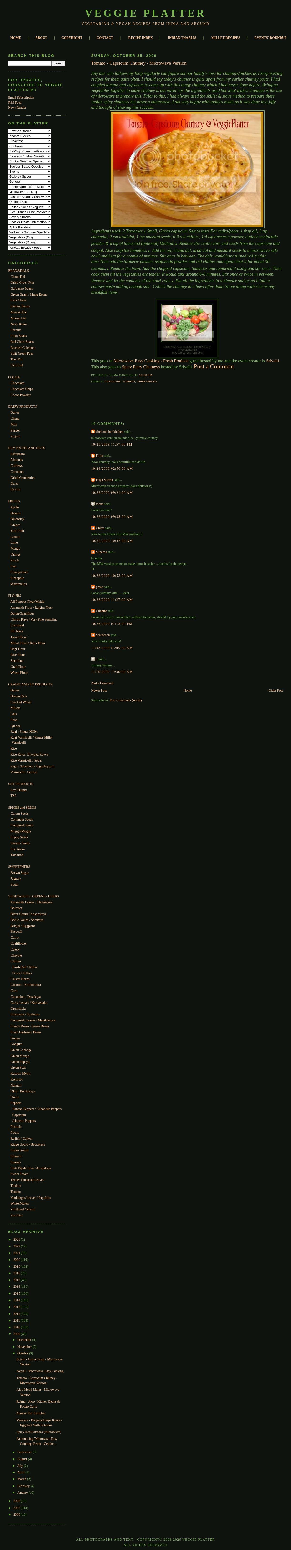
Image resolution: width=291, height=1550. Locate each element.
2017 (17, 1280)
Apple (14, 507)
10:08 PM (145, 375)
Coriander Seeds (22, 819)
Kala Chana (18, 300)
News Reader (17, 107)
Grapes (15, 525)
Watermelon (18, 584)
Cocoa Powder (21, 395)
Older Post (276, 690)
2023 (17, 1239)
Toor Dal (16, 359)
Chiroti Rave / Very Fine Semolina (34, 619)
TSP (13, 796)
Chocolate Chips (22, 389)
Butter (15, 412)
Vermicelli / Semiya (23, 772)
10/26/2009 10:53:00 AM (112, 575)
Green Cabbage (21, 1050)
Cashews (17, 466)
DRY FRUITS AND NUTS (26, 448)
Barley (15, 690)
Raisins (16, 489)
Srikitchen (103, 635)
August (22, 1459)
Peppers (16, 1103)
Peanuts (16, 330)
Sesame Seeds (20, 843)
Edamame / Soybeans (25, 1014)
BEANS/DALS (18, 271)
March (22, 1479)
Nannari (16, 1085)
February (24, 1486)
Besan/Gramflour (22, 613)
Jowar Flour (19, 637)
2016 (17, 1286)
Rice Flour (18, 655)
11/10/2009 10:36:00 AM (112, 672)
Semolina (17, 661)
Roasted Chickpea (23, 348)
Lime (14, 542)
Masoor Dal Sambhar (30, 1413)
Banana (16, 513)
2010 (17, 1327)
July (20, 1466)
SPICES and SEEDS (22, 807)
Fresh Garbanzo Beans (26, 1032)
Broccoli (16, 931)
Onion (15, 1097)
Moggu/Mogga (21, 831)
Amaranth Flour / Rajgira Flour (31, 607)
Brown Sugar (20, 873)
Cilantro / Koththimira (26, 985)
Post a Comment (102, 683)
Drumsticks (18, 1008)
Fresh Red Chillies (24, 967)
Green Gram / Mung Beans (29, 294)
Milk (14, 424)
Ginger (15, 1038)
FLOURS (14, 595)
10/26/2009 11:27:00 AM (112, 600)
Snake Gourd (19, 1150)
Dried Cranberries (23, 477)
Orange (16, 554)
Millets (15, 708)
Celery (15, 949)
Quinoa (16, 726)
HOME (15, 38)
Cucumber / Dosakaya (26, 997)
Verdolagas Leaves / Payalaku (30, 1198)
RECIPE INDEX (140, 38)
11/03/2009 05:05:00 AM (112, 648)
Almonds (16, 460)
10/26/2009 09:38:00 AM (112, 517)
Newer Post (99, 690)
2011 (17, 1320)
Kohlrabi (17, 1079)
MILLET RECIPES (225, 38)
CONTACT (105, 38)
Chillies (16, 961)
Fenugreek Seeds (22, 825)
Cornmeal (17, 625)
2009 (17, 1334)
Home (188, 690)
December (24, 1340)
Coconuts (17, 472)
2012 (17, 1314)
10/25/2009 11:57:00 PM (111, 444)
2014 (17, 1300)
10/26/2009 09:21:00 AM (112, 492)
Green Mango (20, 1056)
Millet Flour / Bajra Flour (28, 643)
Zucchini (17, 1215)
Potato (15, 1132)
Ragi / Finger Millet (24, 731)
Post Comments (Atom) (126, 700)
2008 (17, 1501)
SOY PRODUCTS (20, 784)
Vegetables (147, 381)
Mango (15, 548)
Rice (14, 748)
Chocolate (17, 383)
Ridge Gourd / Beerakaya (28, 1144)
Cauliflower (19, 943)
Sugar (15, 884)
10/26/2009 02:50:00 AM (112, 468)
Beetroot (16, 908)
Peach (15, 560)
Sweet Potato (19, 1174)
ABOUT (41, 38)
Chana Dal (18, 276)
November (24, 1347)
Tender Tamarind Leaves (27, 1180)
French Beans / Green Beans (30, 1026)
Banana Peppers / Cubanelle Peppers (37, 1109)
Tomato (15, 1192)
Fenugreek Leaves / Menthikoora (33, 1020)
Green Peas (18, 1067)
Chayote (16, 955)
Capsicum (19, 1115)
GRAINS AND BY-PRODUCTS (30, 684)
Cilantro (101, 611)
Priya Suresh (104, 480)
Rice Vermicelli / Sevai (26, 760)
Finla (99, 456)
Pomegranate (19, 572)
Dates (14, 483)
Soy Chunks (19, 790)
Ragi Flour (18, 649)
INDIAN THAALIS (182, 38)
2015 (17, 1293)
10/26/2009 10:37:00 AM (112, 541)
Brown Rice (19, 696)
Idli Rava (17, 631)
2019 (17, 1266)
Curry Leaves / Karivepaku (29, 1002)
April (21, 1472)
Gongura (17, 1044)
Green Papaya (20, 1062)
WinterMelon (19, 1203)
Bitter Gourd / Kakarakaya (29, 914)
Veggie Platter (145, 13)
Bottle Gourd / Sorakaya (27, 920)
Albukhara (17, 454)
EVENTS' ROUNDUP (270, 38)
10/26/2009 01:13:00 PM (112, 624)
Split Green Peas (22, 353)
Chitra (100, 528)
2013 (17, 1307)
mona (99, 504)
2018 (17, 1273)
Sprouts (16, 1162)
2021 (17, 1253)
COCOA (14, 377)
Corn (14, 991)
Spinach (16, 1156)
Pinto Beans (19, 336)
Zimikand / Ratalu (23, 1209)
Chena (15, 418)
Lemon (15, 537)
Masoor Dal (19, 312)
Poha (14, 720)
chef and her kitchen (109, 431)
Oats (14, 714)
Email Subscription (21, 97)
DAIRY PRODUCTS (22, 406)
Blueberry (17, 519)
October (23, 1353)
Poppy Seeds (19, 837)
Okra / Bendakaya (23, 1091)
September (25, 1452)
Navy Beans (19, 324)
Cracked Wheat (21, 702)
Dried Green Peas (23, 282)
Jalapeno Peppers (24, 1121)
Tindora (15, 1186)
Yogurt (15, 436)
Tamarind (16, 855)
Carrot (15, 937)
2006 (17, 1514)
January (23, 1492)
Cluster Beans (20, 979)
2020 (17, 1260)
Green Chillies (22, 973)
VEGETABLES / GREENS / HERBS (33, 896)
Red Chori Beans (22, 342)
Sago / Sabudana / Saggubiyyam (32, 766)
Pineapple (17, 578)
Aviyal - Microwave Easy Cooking (39, 1371)
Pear (14, 566)
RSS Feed (14, 102)
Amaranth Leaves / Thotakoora (31, 902)
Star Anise (18, 849)
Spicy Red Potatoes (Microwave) (38, 1432)
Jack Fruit (17, 531)
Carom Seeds (20, 813)
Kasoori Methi (20, 1073)
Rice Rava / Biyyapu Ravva (29, 754)
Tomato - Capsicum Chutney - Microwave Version (138, 63)
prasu (99, 587)
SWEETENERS (19, 867)
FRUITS (14, 501)
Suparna (101, 552)
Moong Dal (18, 318)
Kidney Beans (20, 306)
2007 (17, 1508)
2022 (17, 1246)
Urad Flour (18, 667)
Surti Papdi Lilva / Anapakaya (31, 1168)
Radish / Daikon (22, 1138)
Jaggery (16, 878)
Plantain (16, 1126)
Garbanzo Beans (22, 288)
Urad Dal (17, 365)
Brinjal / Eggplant (23, 926)
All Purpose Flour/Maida (27, 601)
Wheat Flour (18, 673)
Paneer (15, 430)
